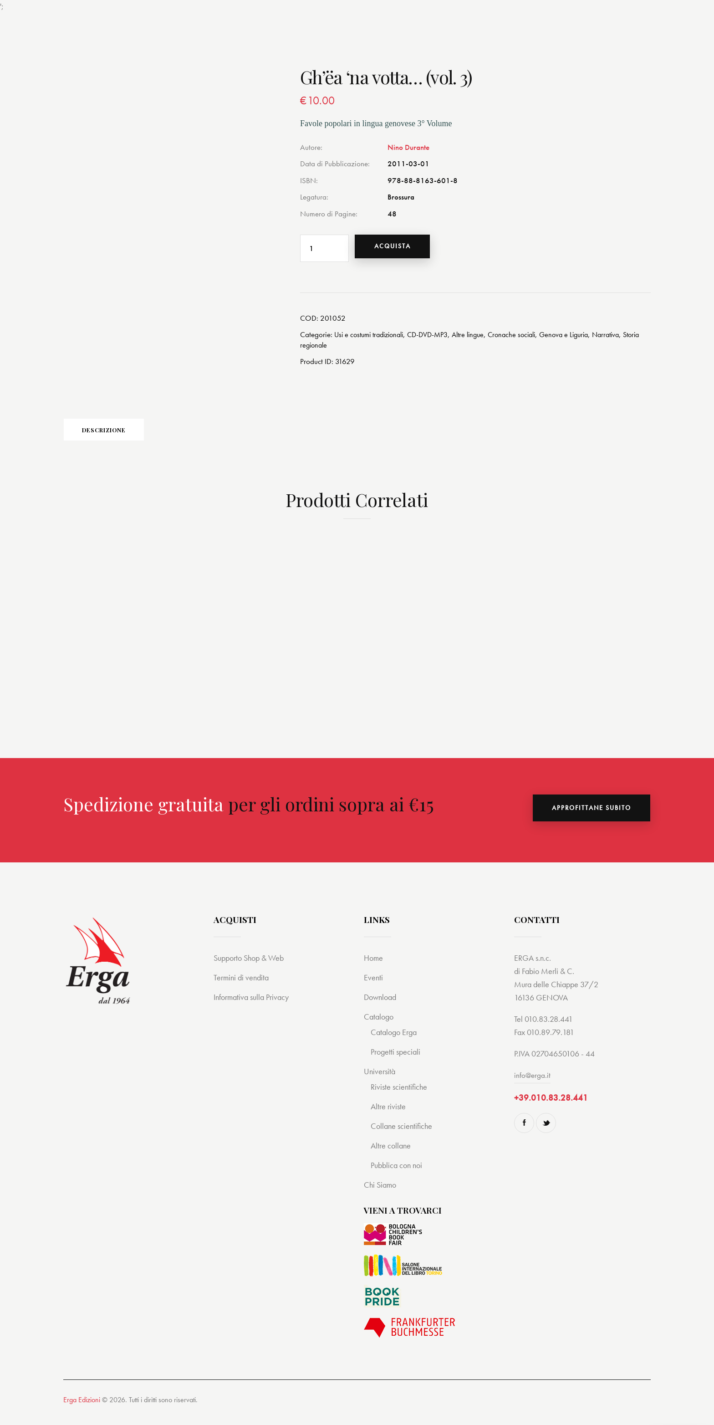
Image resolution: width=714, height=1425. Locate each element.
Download (381, 1006)
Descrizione (127, 436)
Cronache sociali (527, 338)
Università (380, 1080)
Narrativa (628, 338)
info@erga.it (532, 1084)
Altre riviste (389, 1115)
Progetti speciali (397, 1060)
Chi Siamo (381, 1193)
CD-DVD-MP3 (437, 338)
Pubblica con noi (398, 1174)
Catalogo (380, 1025)
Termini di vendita (242, 986)
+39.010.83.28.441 (551, 1106)
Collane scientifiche (403, 1135)
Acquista (399, 248)
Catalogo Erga (395, 1041)
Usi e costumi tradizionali (372, 338)
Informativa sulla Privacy (255, 1006)
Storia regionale (324, 348)
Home (374, 967)
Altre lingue (480, 338)
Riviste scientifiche (400, 1096)
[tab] (127, 435)
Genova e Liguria (583, 338)
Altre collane (392, 1154)
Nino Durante (408, 147)
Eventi (373, 986)
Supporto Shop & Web (252, 967)
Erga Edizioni (81, 1409)
